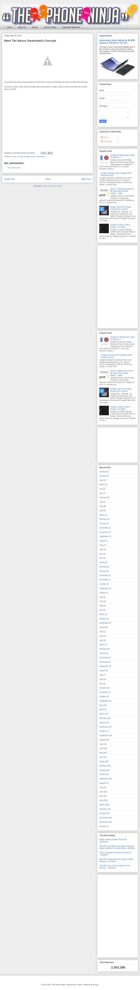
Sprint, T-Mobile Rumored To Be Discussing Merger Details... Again (122, 191)
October (102, 584)
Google (27, 157)
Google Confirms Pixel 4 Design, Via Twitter (120, 226)
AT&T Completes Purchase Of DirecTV (115, 852)
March (101, 484)
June (101, 480)
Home (9, 27)
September (103, 536)
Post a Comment (14, 168)
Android (13, 157)
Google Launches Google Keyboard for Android (120, 208)
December (103, 528)
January (102, 472)
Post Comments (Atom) (53, 186)
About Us (22, 27)
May (101, 493)
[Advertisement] (107, 286)
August (102, 541)
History (35, 27)
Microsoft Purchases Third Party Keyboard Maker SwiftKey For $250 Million (116, 847)
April (101, 510)
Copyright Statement (71, 27)
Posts (104, 137)
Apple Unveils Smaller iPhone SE (113, 839)
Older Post (86, 179)
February (103, 497)
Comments (106, 141)
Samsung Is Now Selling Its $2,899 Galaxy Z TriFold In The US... (117, 41)
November (103, 532)
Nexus (33, 157)
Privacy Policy (50, 27)
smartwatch (40, 157)
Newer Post (9, 179)
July (101, 489)
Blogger (96, 985)
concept (20, 157)
